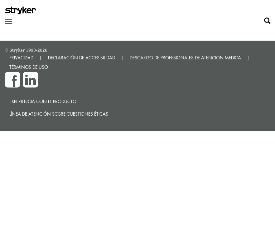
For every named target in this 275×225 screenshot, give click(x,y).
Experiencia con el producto (42, 101)
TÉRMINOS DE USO (28, 67)
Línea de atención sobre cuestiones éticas (58, 114)
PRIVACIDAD (21, 58)
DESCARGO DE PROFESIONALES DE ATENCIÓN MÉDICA (185, 58)
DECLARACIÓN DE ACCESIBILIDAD (81, 58)
